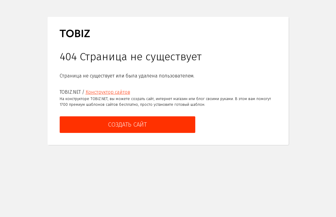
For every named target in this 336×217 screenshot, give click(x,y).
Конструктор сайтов (108, 92)
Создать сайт (127, 124)
